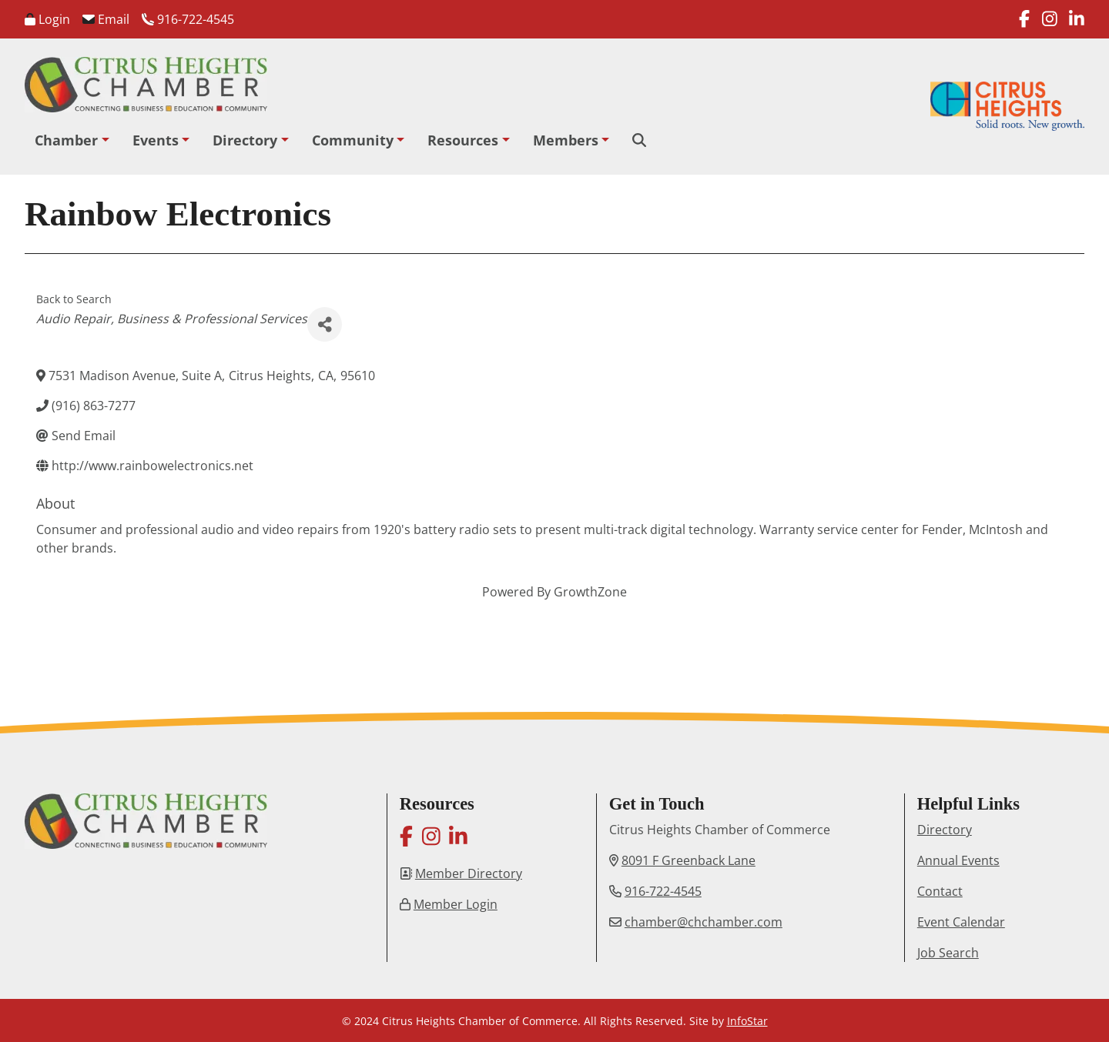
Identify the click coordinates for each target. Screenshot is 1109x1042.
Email (105, 19)
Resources (462, 140)
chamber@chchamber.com (703, 921)
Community (353, 140)
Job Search (948, 952)
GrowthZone (590, 591)
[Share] (324, 324)
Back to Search (74, 299)
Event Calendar (961, 921)
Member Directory (468, 873)
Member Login (456, 904)
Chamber (66, 140)
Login (47, 19)
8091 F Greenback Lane (689, 860)
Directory (245, 140)
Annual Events (958, 860)
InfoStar (747, 1021)
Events (155, 140)
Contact (940, 891)
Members (565, 140)
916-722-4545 (188, 19)
